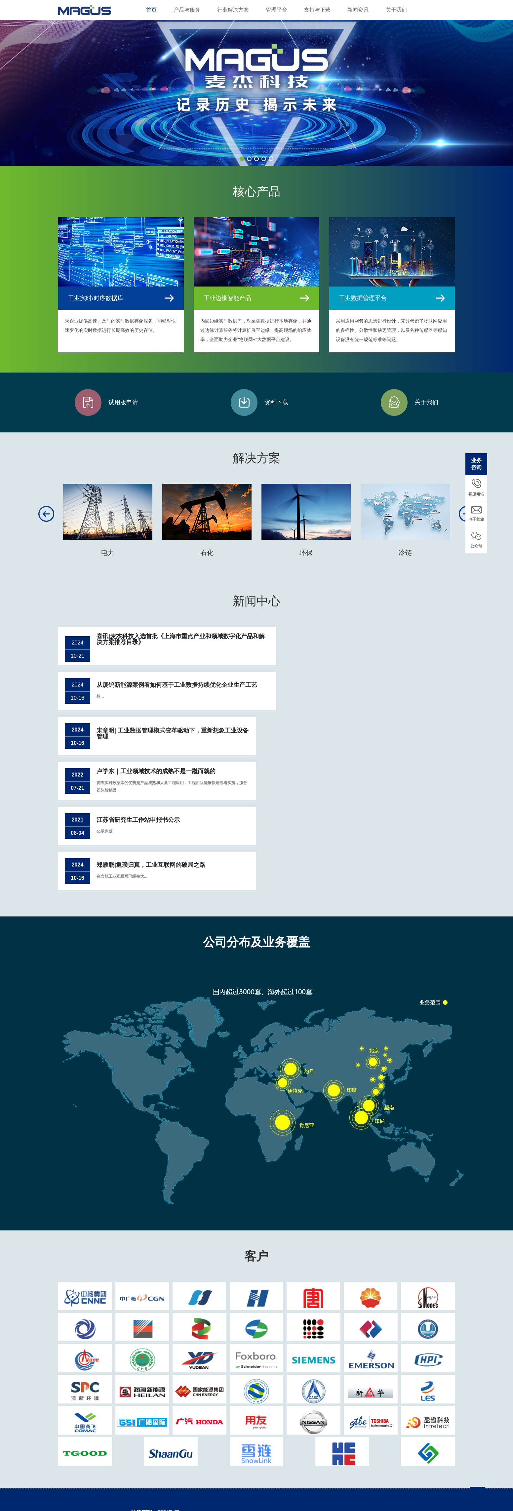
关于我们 (396, 10)
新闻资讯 (358, 10)
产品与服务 (187, 10)
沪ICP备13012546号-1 (236, 1485)
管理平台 (276, 10)
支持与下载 (317, 10)
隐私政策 (168, 1442)
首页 (151, 10)
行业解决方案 (233, 10)
